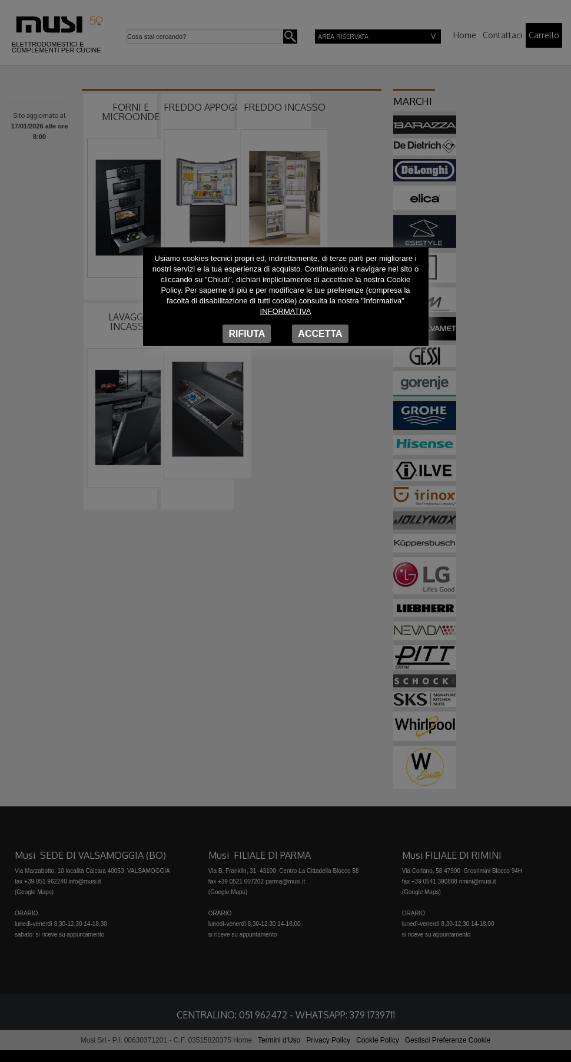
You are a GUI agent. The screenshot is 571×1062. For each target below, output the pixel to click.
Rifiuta (246, 334)
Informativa (285, 311)
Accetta (320, 334)
